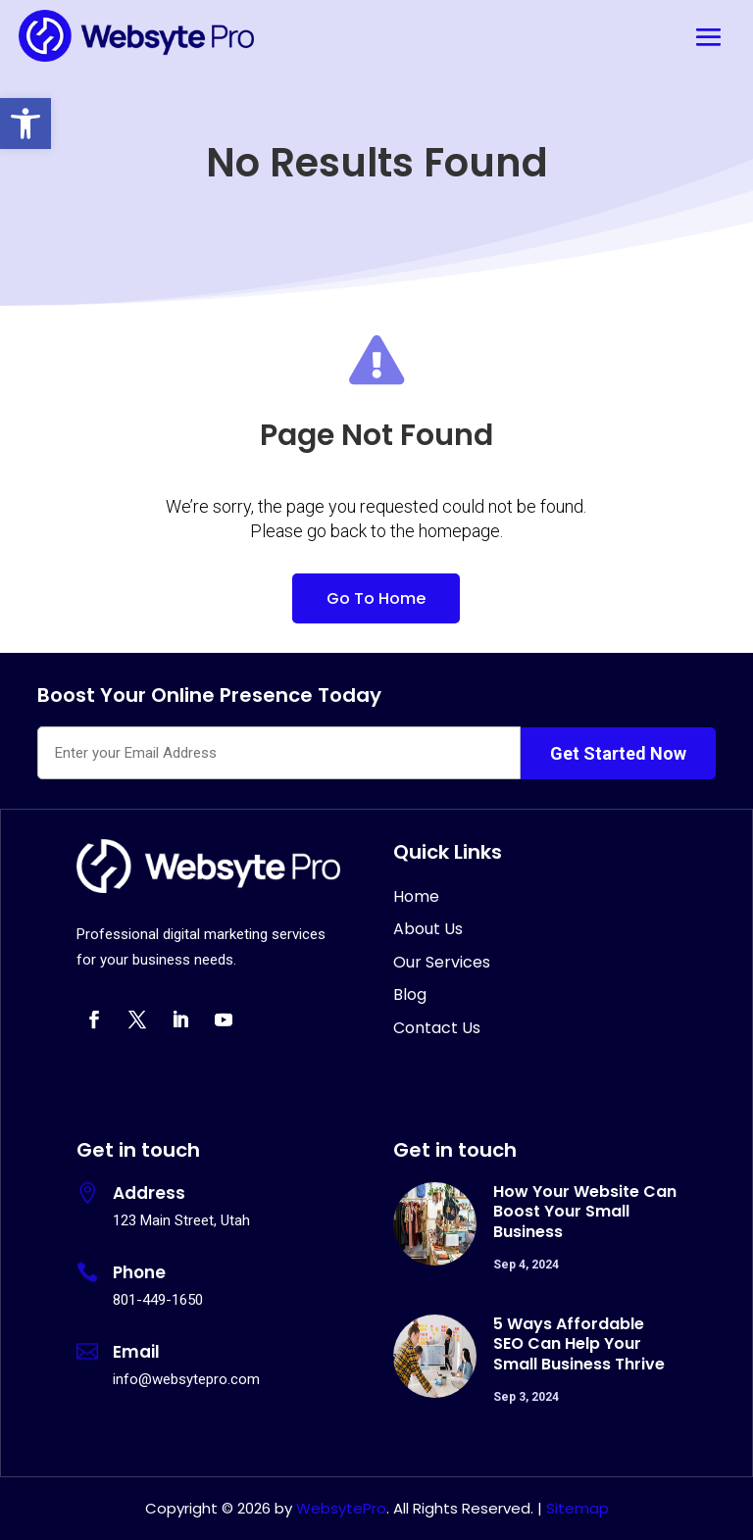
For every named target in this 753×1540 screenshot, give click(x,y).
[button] (25, 123)
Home (416, 896)
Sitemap (577, 1508)
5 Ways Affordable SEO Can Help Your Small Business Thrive (579, 1344)
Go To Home (376, 598)
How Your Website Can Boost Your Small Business (585, 1212)
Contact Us (436, 1028)
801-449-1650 (158, 1300)
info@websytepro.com (186, 1379)
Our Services (441, 962)
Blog (410, 994)
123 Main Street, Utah (181, 1220)
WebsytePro (339, 1508)
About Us (428, 929)
